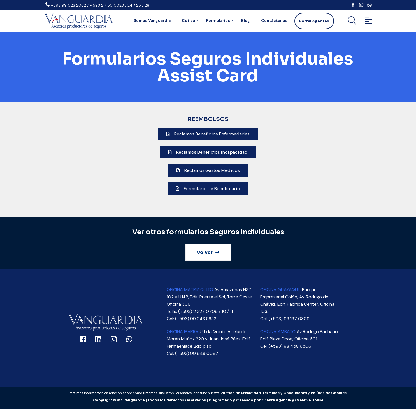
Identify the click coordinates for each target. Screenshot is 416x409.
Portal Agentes (314, 21)
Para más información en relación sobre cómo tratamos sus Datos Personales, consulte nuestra (144, 393)
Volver (208, 252)
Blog (245, 20)
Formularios (218, 20)
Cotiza (188, 20)
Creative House (309, 400)
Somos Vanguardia (152, 20)
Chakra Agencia (276, 400)
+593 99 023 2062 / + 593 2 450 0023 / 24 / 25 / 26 (100, 5)
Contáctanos (274, 20)
